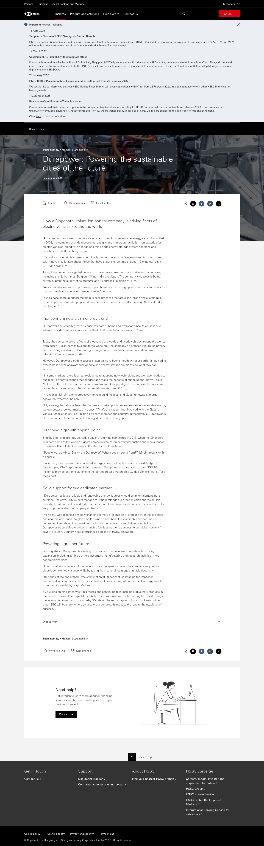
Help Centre (111, 14)
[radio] (74, 203)
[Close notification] (238, 25)
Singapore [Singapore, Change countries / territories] (231, 3)
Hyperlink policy (55, 833)
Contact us (130, 14)
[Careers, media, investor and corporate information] (210, 781)
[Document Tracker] (102, 779)
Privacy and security (82, 833)
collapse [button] (57, 24)
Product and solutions (84, 14)
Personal (29, 3)
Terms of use (106, 833)
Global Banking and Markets (68, 3)
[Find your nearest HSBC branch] (156, 779)
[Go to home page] (33, 14)
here (142, 110)
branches (220, 86)
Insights (60, 14)
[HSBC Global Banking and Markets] (210, 802)
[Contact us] (48, 779)
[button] (132, 621)
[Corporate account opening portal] (102, 784)
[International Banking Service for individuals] (210, 812)
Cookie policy (32, 833)
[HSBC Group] (210, 788)
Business (43, 3)
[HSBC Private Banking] (210, 794)
